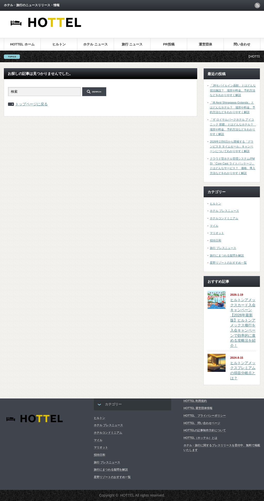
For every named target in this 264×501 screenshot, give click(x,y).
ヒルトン (59, 44)
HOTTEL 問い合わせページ (202, 423)
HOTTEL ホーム (22, 44)
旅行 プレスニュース (223, 247)
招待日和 (215, 240)
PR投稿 (168, 44)
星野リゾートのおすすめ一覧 (228, 262)
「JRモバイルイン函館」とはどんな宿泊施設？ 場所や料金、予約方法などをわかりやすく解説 (233, 90)
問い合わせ (242, 44)
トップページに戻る (31, 104)
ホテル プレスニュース (224, 210)
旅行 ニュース (132, 44)
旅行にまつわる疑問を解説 (227, 255)
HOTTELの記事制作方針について (205, 430)
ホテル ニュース (95, 44)
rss (257, 5)
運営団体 (205, 44)
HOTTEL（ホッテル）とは (200, 437)
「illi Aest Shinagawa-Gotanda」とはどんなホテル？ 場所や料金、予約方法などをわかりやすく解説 (232, 107)
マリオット (217, 232)
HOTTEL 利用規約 (195, 400)
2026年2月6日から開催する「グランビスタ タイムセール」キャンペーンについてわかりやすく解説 (231, 146)
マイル (214, 225)
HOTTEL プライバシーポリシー (205, 415)
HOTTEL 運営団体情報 (198, 408)
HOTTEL (127, 495)
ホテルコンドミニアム (224, 218)
